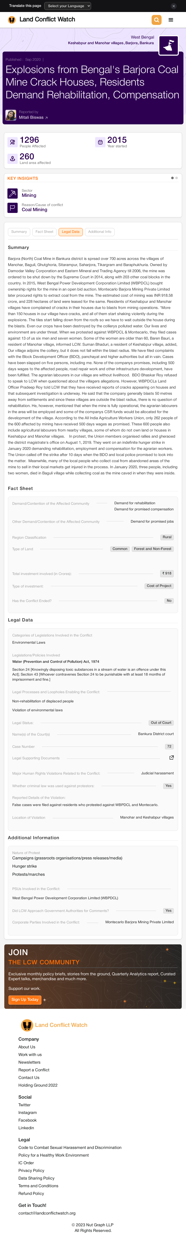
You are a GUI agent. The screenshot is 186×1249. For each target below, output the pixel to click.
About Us (26, 1047)
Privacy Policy (31, 1171)
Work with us (30, 1055)
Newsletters (29, 1062)
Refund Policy (31, 1194)
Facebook (27, 1120)
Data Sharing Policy (36, 1178)
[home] (78, 20)
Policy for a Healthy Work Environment (53, 1155)
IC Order (26, 1163)
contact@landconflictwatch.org (46, 1213)
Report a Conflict (33, 1070)
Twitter (24, 1105)
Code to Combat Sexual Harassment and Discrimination (70, 1148)
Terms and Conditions (38, 1186)
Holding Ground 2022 (38, 1085)
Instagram (27, 1113)
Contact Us (28, 1078)
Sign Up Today (25, 1000)
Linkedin (26, 1128)
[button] (171, 20)
